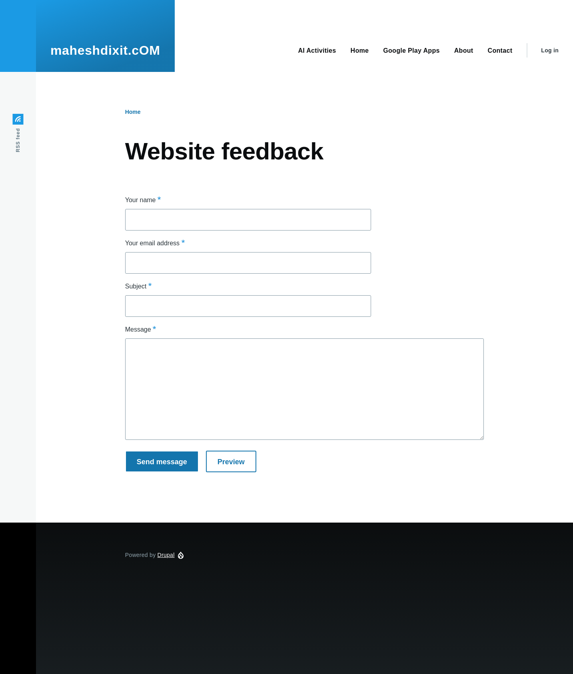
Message (138, 329)
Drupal (166, 555)
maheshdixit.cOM (105, 50)
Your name (140, 200)
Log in (550, 50)
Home (133, 112)
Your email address (152, 243)
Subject (135, 286)
